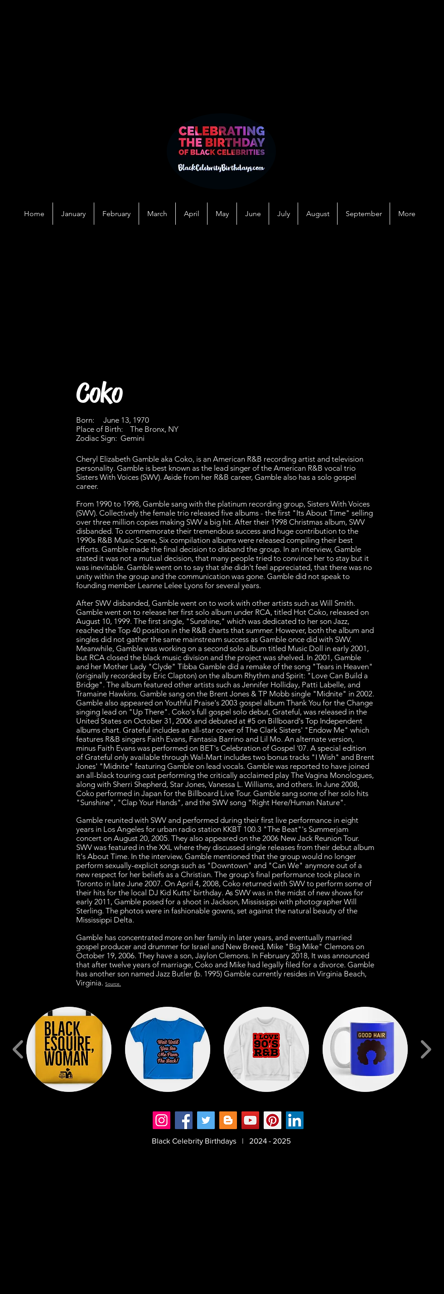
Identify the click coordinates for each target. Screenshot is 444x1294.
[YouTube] (250, 1120)
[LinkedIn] (295, 1120)
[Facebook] (184, 1120)
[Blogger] (228, 1120)
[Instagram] (161, 1120)
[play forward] (425, 1049)
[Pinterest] (272, 1120)
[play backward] (18, 1049)
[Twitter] (206, 1120)
